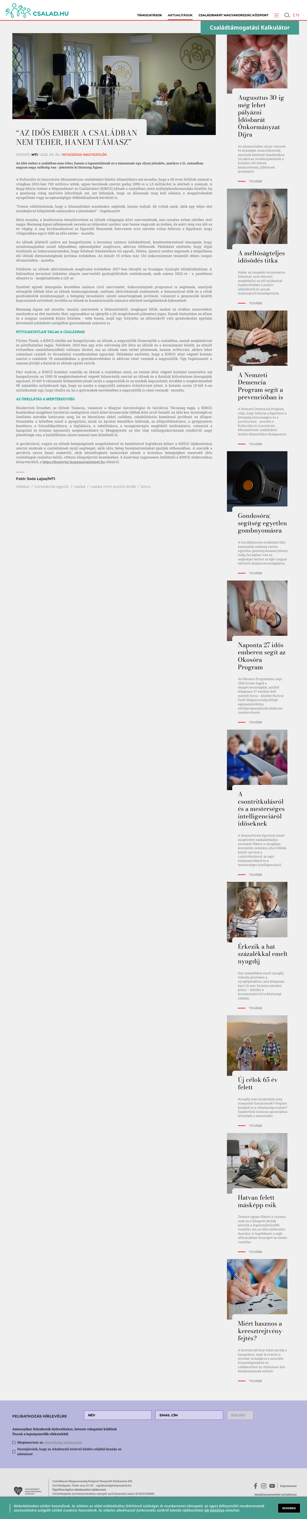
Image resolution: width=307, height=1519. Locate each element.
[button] (276, 15)
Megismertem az (49, 1442)
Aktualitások (180, 15)
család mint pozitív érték (113, 486)
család (79, 486)
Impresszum (288, 1486)
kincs (145, 486)
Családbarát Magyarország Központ (234, 15)
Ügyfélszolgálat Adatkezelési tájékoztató (79, 1489)
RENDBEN (289, 1508)
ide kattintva (214, 1510)
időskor (23, 486)
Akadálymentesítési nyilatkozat (275, 1494)
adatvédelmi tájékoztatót (63, 1442)
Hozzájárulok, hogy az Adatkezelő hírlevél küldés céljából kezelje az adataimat (69, 1451)
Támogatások (149, 15)
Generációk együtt (51, 486)
